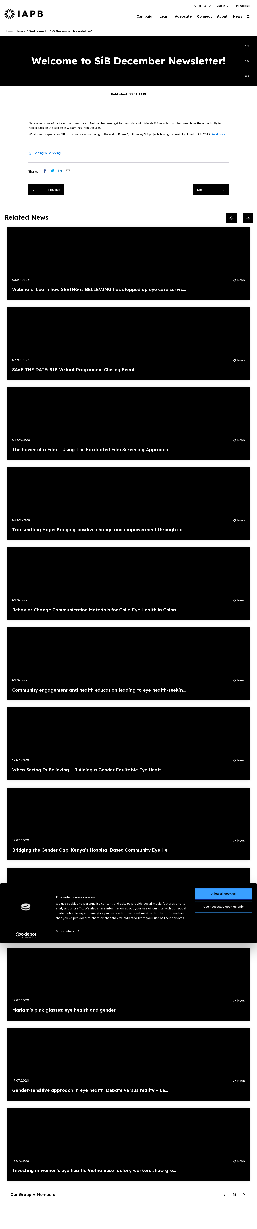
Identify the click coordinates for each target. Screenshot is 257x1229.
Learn (157, 17)
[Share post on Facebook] (47, 172)
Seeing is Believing (47, 154)
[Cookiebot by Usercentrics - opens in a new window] (26, 1221)
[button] (223, 6)
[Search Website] (248, 17)
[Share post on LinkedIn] (62, 172)
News (236, 17)
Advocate (176, 17)
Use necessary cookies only (223, 1192)
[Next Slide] (248, 219)
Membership (243, 5)
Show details (65, 1217)
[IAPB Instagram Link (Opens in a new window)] (210, 6)
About (219, 17)
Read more (218, 135)
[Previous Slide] (231, 219)
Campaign (136, 17)
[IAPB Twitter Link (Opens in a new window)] (194, 6)
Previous (46, 190)
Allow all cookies (223, 1179)
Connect (199, 17)
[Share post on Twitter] (54, 172)
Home (8, 31)
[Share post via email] (70, 172)
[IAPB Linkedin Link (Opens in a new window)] (205, 6)
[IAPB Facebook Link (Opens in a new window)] (200, 6)
